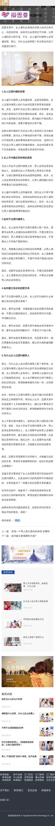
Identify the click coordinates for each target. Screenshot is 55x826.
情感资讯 (46, 790)
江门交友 (28, 774)
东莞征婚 (28, 777)
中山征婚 (17, 777)
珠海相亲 (6, 780)
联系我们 (18, 790)
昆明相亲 (39, 780)
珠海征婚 (6, 777)
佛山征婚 (39, 777)
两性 (17, 520)
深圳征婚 (50, 777)
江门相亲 (39, 774)
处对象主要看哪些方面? (23, 536)
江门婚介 (50, 774)
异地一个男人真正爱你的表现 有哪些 (30, 531)
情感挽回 (28, 780)
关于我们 (4, 790)
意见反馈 (32, 790)
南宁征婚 (17, 774)
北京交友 (50, 780)
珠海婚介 (17, 780)
